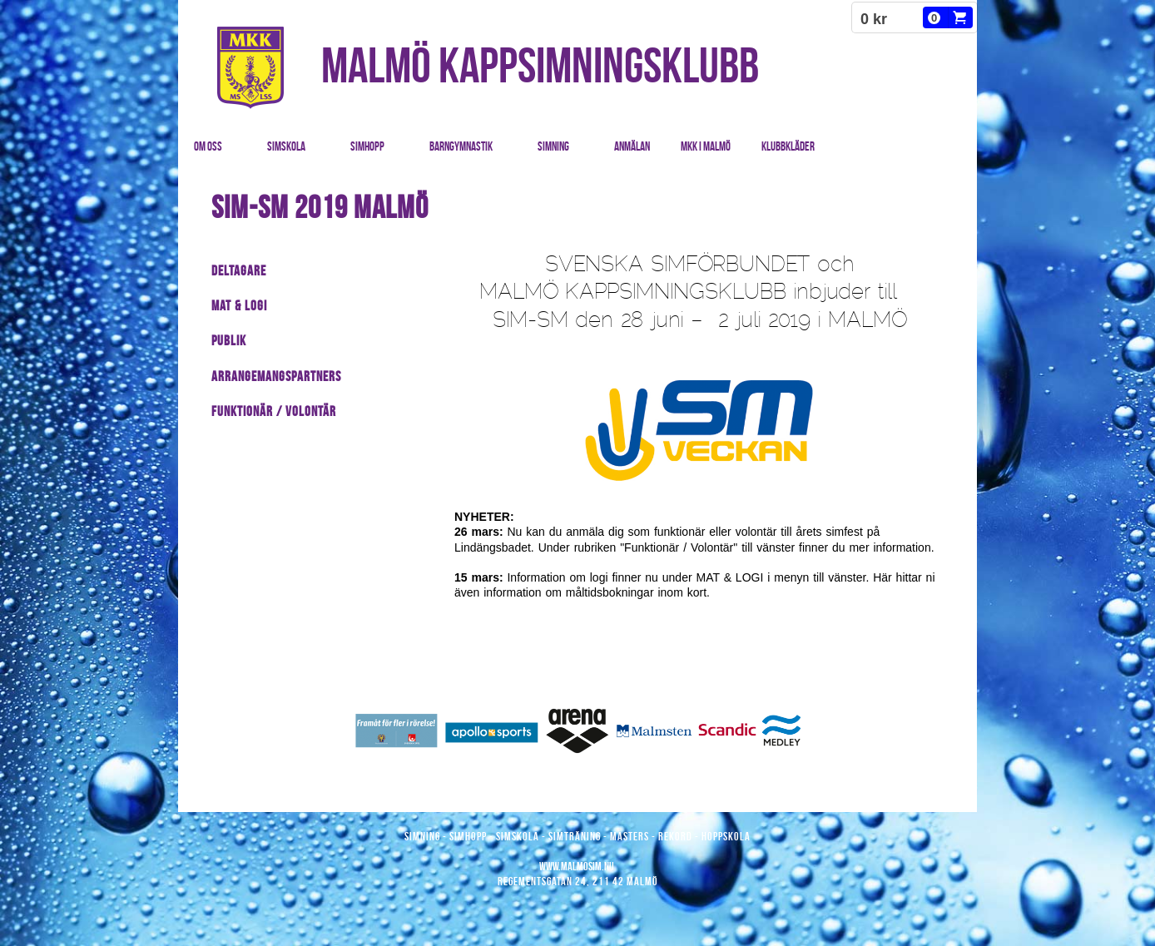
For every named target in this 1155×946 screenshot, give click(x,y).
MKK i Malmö (706, 146)
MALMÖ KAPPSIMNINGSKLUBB (540, 64)
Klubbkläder (788, 146)
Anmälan (632, 146)
